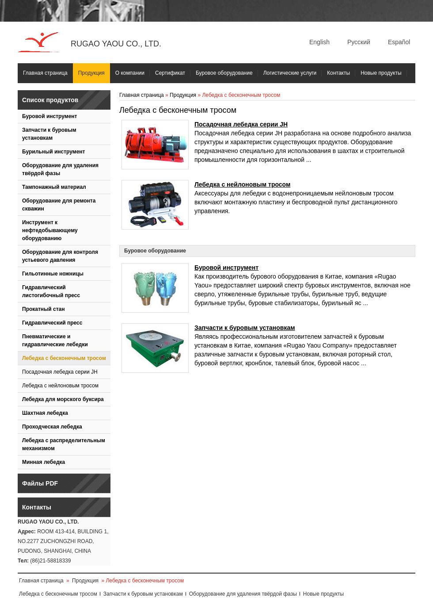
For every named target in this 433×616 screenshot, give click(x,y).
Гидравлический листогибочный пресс (51, 291)
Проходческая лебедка (52, 427)
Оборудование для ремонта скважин (58, 205)
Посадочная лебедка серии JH (60, 372)
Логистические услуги (290, 73)
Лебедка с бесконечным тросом (64, 358)
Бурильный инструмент (53, 152)
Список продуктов (50, 99)
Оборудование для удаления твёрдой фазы (60, 169)
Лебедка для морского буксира (63, 399)
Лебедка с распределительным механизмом (63, 444)
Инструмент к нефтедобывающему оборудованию (50, 230)
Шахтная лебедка (45, 413)
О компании (129, 73)
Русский (358, 42)
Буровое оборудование (224, 73)
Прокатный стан (43, 309)
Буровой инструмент (49, 116)
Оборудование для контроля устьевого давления (60, 256)
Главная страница (45, 73)
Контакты (338, 73)
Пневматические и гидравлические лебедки (55, 340)
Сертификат (170, 73)
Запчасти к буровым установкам (49, 134)
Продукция (91, 73)
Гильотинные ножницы (53, 274)
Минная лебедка (43, 462)
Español (399, 42)
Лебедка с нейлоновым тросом (60, 386)
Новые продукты (381, 73)
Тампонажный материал (54, 187)
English (319, 42)
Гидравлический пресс (52, 323)
